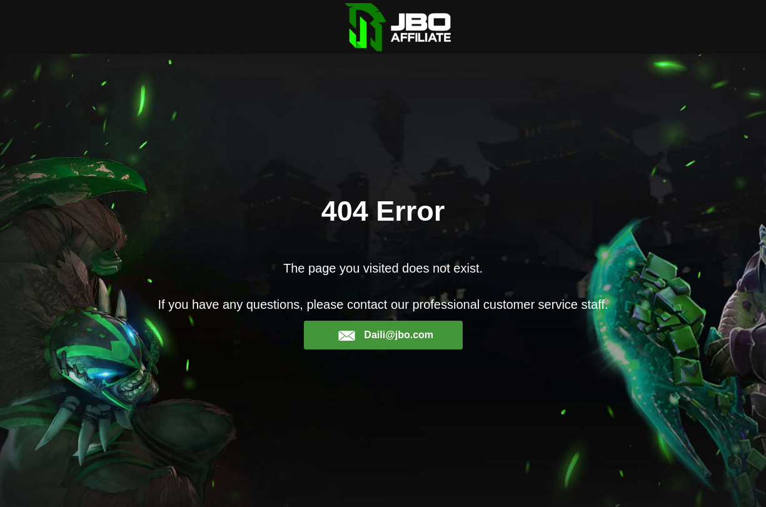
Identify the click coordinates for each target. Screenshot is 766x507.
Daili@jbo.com (385, 335)
